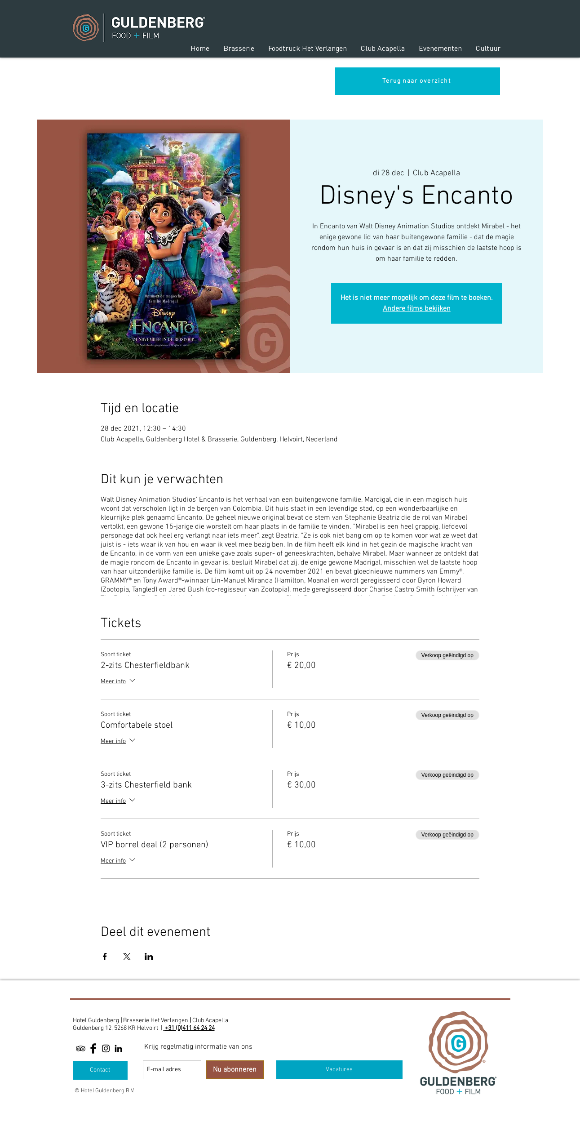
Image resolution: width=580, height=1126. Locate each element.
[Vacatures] (339, 1069)
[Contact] (100, 1070)
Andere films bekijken (417, 308)
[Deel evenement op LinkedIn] (149, 956)
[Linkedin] (118, 1048)
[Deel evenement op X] (127, 956)
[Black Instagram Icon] (106, 1048)
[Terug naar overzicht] (417, 81)
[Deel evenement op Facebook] (105, 956)
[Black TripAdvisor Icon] (80, 1048)
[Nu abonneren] (235, 1069)
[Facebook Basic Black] (93, 1048)
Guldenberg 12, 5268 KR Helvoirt (115, 1028)
